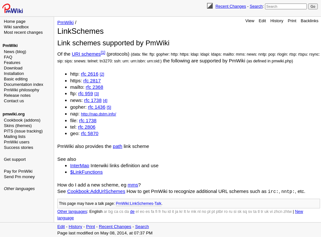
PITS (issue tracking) (23, 131)
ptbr (219, 211)
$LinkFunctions (86, 172)
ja (176, 211)
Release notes (17, 95)
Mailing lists (14, 136)
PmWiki (10, 45)
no (204, 211)
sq (245, 211)
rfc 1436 (96, 107)
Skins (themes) (18, 125)
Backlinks (309, 20)
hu (164, 211)
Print (292, 20)
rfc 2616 (89, 74)
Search (256, 6)
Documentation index (23, 84)
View (249, 20)
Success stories (18, 147)
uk (266, 211)
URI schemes (86, 54)
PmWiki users (16, 142)
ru (230, 211)
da (127, 211)
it (173, 211)
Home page (14, 21)
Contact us (14, 100)
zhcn (278, 211)
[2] (102, 74)
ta (254, 211)
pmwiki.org (14, 114)
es (148, 211)
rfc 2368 (94, 87)
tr (262, 211)
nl (199, 211)
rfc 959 (85, 93)
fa (152, 211)
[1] (103, 52)
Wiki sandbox (16, 26)
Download (13, 68)
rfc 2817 (92, 80)
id (169, 211)
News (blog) (15, 51)
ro (226, 211)
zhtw (287, 211)
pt (213, 211)
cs (121, 211)
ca (116, 211)
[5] (109, 107)
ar (105, 211)
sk (240, 211)
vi (271, 211)
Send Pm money (19, 176)
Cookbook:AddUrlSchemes (96, 191)
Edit (262, 20)
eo (142, 211)
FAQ (8, 57)
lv (188, 211)
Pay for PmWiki (18, 171)
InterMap (79, 165)
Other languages (19, 188)
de (132, 211)
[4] (105, 100)
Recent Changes (230, 6)
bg (110, 211)
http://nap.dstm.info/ (98, 114)
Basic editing (16, 79)
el (137, 211)
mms (132, 184)
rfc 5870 (89, 133)
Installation (14, 73)
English (95, 211)
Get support (15, 159)
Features (12, 62)
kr (181, 211)
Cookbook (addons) (22, 120)
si (234, 211)
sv (250, 211)
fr (159, 211)
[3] (96, 94)
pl (209, 211)
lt (185, 211)
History (276, 20)
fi (156, 211)
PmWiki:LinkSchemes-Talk (138, 203)
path (117, 146)
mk (193, 211)
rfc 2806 (86, 127)
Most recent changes (23, 32)
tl (259, 211)
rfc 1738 (92, 100)
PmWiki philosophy (21, 89)
